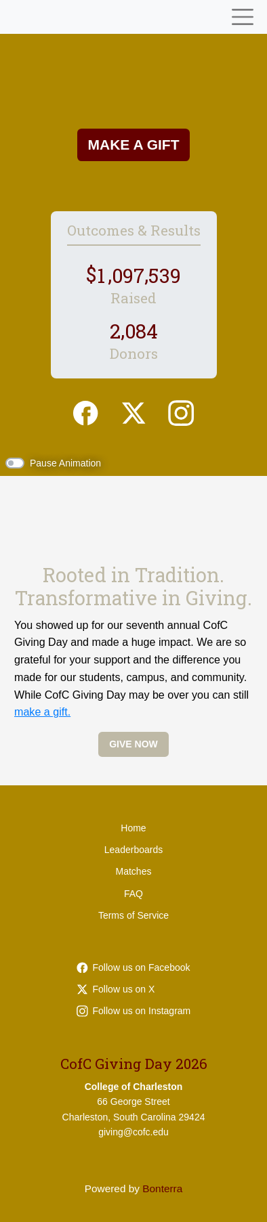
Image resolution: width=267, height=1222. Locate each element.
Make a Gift (134, 144)
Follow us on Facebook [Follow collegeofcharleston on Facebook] (133, 967)
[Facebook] (85, 411)
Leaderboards (133, 849)
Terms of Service (133, 915)
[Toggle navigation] (242, 16)
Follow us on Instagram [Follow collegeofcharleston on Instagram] (134, 1010)
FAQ (133, 893)
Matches (134, 871)
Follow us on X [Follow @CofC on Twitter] (116, 989)
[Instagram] (181, 411)
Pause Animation (65, 463)
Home (133, 828)
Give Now (133, 744)
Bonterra (162, 1188)
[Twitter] (133, 411)
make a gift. (42, 711)
